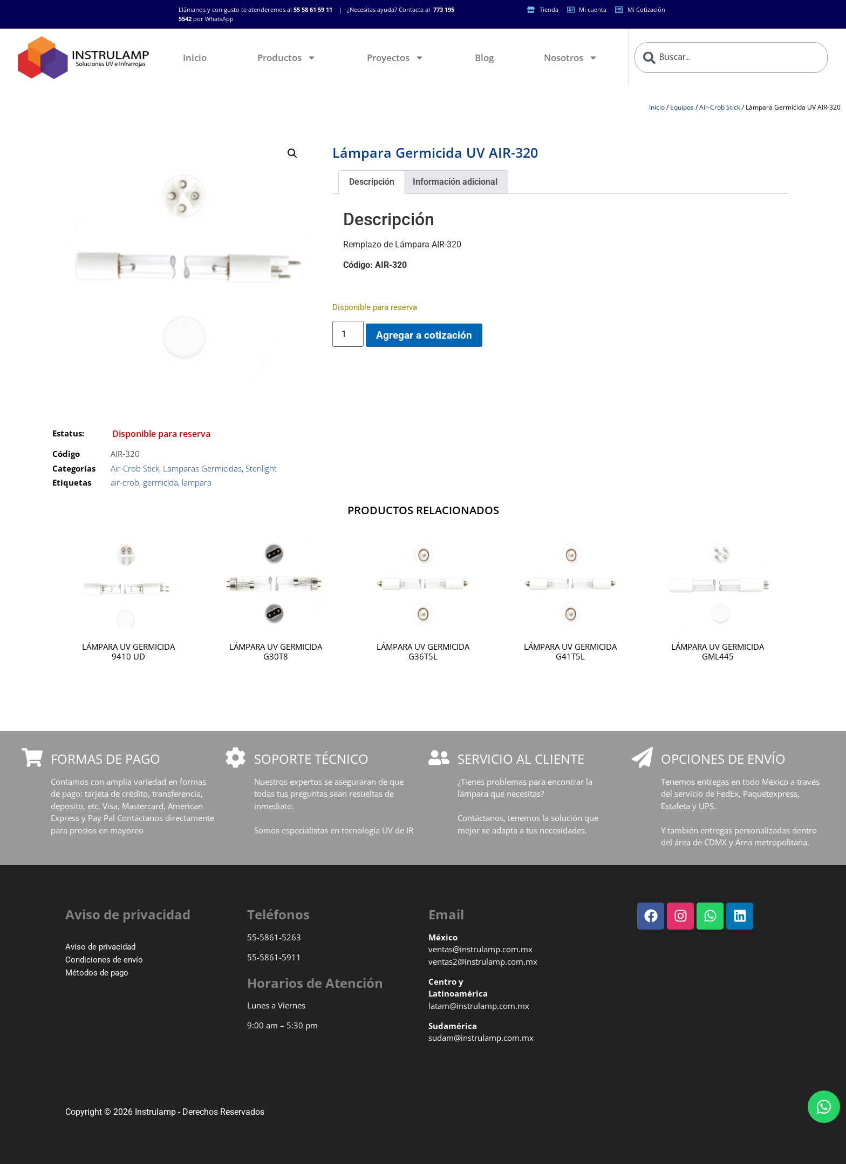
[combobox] (731, 57)
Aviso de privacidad (100, 947)
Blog (484, 57)
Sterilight (261, 468)
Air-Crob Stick (719, 107)
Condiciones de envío (104, 960)
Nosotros (571, 58)
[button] (292, 153)
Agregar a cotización (424, 335)
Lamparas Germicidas (202, 468)
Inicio (195, 57)
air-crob (125, 482)
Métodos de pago (96, 973)
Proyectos (395, 58)
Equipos (682, 107)
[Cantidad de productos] (348, 334)
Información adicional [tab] (455, 182)
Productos (286, 58)
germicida (160, 482)
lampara (197, 482)
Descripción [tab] (371, 182)
